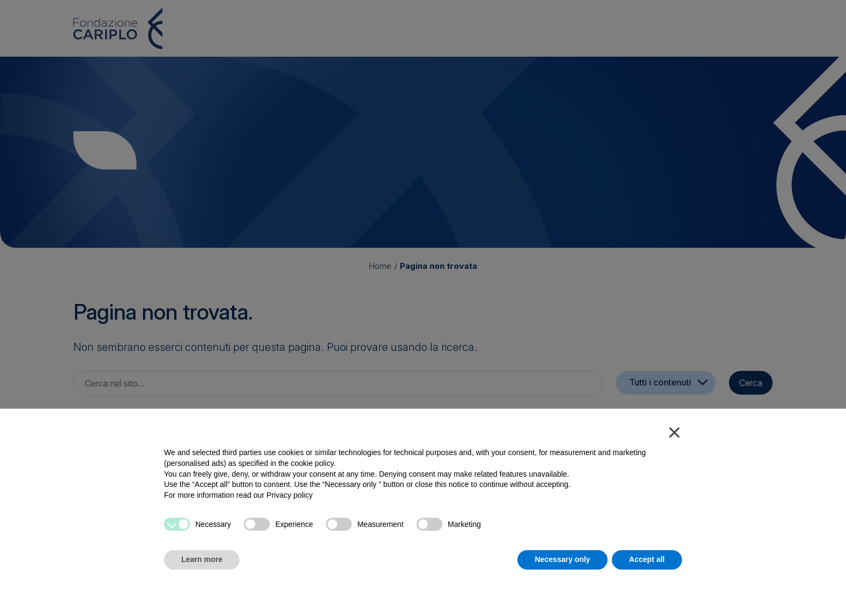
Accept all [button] (647, 559)
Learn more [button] (201, 559)
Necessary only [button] (562, 559)
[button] (674, 434)
